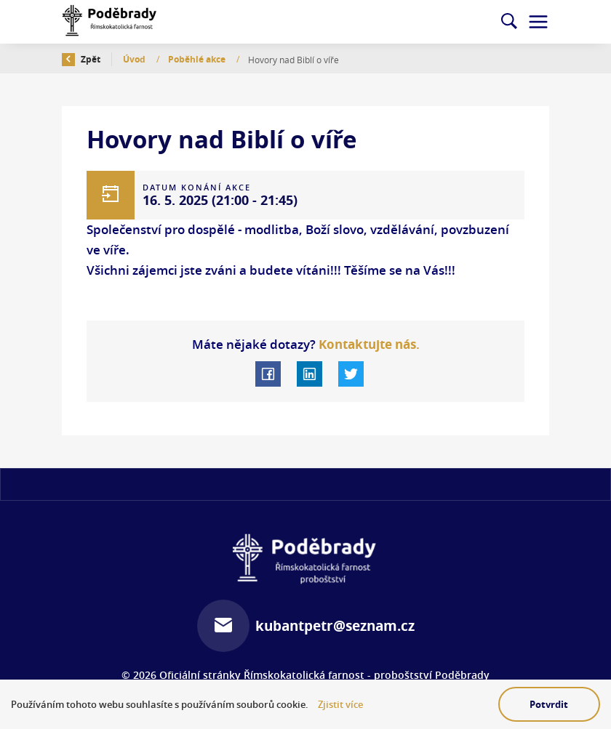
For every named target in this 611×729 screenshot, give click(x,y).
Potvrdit (549, 704)
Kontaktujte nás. (368, 344)
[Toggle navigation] (538, 22)
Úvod (135, 59)
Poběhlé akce (198, 59)
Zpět (81, 59)
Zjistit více (340, 705)
